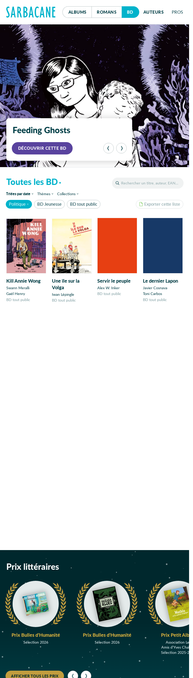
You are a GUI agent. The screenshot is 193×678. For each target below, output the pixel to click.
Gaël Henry (15, 293)
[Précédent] (108, 148)
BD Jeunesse (49, 204)
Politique (17, 204)
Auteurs (153, 12)
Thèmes (43, 193)
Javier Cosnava (155, 288)
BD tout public (83, 204)
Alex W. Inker (108, 288)
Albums (77, 12)
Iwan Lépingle (63, 294)
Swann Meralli (17, 287)
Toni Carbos (152, 294)
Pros (177, 12)
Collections (66, 193)
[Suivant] (121, 148)
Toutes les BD (32, 181)
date (20, 193)
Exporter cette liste (159, 204)
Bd (133, 10)
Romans (106, 12)
